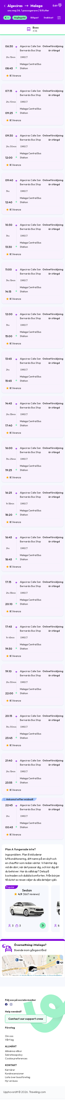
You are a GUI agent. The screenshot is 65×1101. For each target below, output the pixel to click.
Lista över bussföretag (17, 1077)
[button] (28, 8)
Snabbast (48, 17)
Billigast (34, 17)
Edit (57, 5)
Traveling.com (37, 1092)
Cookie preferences (16, 1058)
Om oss (9, 1036)
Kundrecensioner (14, 1073)
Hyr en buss (11, 1080)
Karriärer (10, 1069)
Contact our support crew (25, 1018)
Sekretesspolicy (14, 1054)
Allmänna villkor (13, 1051)
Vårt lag (9, 1039)
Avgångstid (19, 17)
